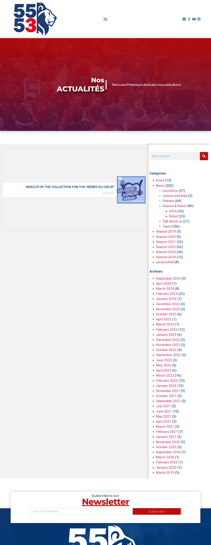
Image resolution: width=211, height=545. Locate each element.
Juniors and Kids (174, 196)
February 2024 (167, 294)
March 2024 (165, 289)
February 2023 (167, 330)
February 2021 (167, 432)
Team (166, 226)
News (160, 186)
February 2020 (167, 462)
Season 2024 (166, 257)
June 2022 (164, 360)
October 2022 (166, 350)
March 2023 (165, 324)
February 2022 (167, 380)
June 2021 (164, 411)
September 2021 (168, 401)
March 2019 (165, 473)
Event (160, 180)
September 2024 (168, 278)
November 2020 (168, 442)
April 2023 (163, 319)
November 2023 (168, 309)
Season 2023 (166, 252)
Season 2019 (166, 231)
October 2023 (166, 314)
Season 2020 (166, 237)
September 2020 (168, 452)
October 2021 (166, 396)
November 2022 (168, 345)
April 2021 (163, 421)
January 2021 (166, 437)
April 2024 (163, 284)
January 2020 (166, 467)
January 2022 (166, 386)
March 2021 (165, 427)
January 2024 (166, 299)
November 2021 (168, 391)
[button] (105, 19)
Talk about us (172, 221)
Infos (173, 211)
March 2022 (165, 375)
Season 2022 (166, 247)
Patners (168, 201)
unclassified (165, 262)
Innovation (170, 191)
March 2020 (165, 457)
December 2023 (168, 304)
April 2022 (163, 370)
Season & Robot (174, 206)
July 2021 (163, 406)
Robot (173, 216)
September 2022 (168, 355)
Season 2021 (166, 242)
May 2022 (163, 365)
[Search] (204, 156)
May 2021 (163, 416)
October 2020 (166, 447)
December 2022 (168, 340)
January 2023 (166, 335)
